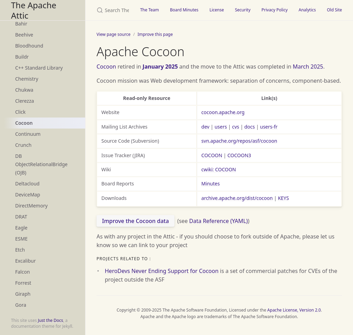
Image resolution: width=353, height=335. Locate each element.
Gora (20, 305)
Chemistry (26, 78)
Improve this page (155, 34)
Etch (20, 249)
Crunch (23, 145)
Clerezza (24, 101)
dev (205, 126)
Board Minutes (184, 10)
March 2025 (308, 66)
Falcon (22, 271)
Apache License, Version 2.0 (294, 310)
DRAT (21, 216)
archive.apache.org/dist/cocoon (237, 198)
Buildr (22, 56)
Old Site (334, 10)
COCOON (211, 155)
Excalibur (25, 260)
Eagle (21, 227)
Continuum (28, 134)
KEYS (283, 198)
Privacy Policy (275, 10)
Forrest (23, 283)
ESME (21, 238)
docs (249, 126)
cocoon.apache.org (222, 112)
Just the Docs (50, 320)
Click (20, 112)
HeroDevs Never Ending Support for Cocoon (162, 271)
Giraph (22, 294)
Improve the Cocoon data (135, 221)
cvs (235, 126)
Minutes (210, 183)
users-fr (269, 126)
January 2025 (160, 66)
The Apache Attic (33, 10)
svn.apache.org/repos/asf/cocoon (239, 141)
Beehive (24, 34)
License (217, 10)
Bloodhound (29, 45)
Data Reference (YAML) (218, 221)
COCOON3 (239, 155)
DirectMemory (31, 205)
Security (242, 10)
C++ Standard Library (39, 67)
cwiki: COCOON (218, 169)
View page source (113, 34)
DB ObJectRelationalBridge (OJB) (41, 164)
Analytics (307, 10)
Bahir (21, 23)
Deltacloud (27, 183)
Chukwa (24, 90)
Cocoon (24, 123)
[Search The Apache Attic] (109, 10)
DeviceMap (27, 194)
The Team (149, 10)
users (220, 126)
